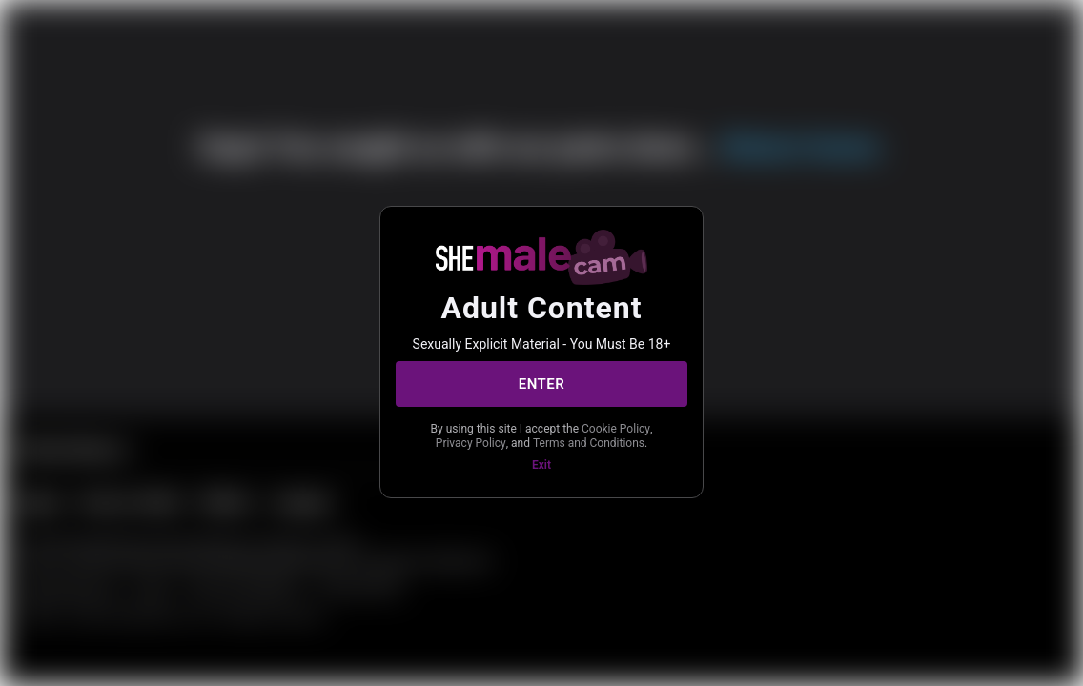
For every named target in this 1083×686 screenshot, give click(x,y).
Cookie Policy (616, 428)
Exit (541, 465)
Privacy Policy (471, 443)
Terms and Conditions (588, 443)
